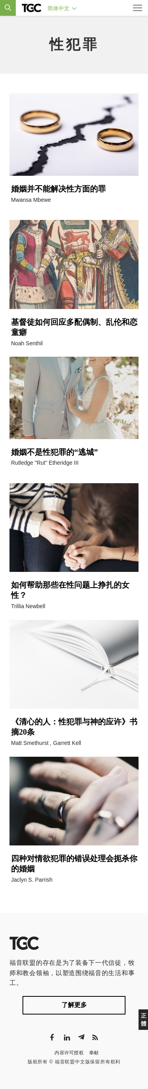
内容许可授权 (69, 1052)
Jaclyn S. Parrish (31, 880)
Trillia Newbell (28, 606)
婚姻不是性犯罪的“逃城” (54, 452)
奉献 (94, 1052)
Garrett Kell (67, 743)
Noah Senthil (27, 343)
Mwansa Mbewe (31, 200)
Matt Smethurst (30, 743)
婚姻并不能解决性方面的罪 (58, 188)
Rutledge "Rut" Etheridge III (45, 463)
